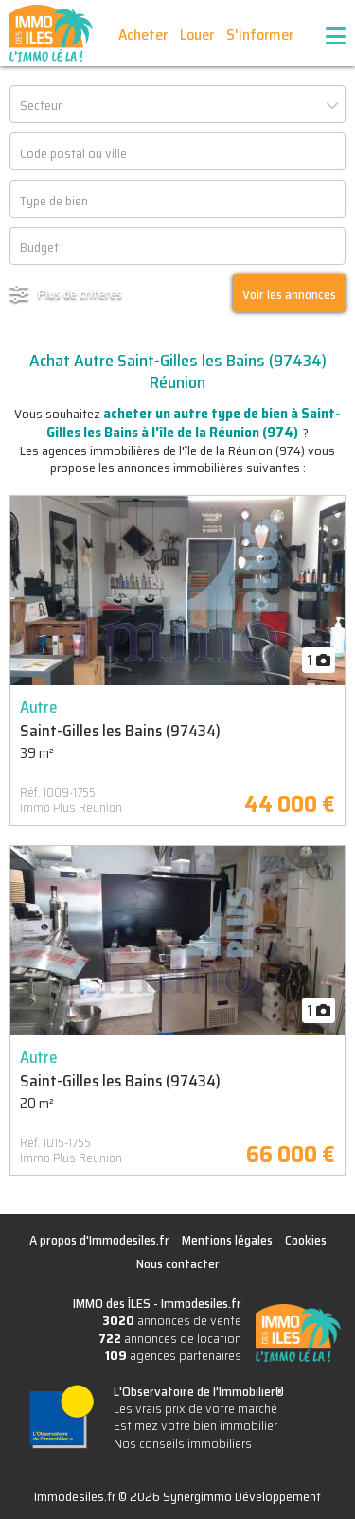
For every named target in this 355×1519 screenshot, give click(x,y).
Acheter (143, 34)
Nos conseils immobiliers (183, 1443)
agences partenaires (173, 1355)
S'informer (259, 34)
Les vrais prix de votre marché (195, 1408)
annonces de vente (171, 1320)
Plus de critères (80, 293)
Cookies (306, 1239)
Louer (197, 34)
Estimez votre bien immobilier (195, 1425)
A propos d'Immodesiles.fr (99, 1239)
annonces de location (169, 1338)
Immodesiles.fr (201, 1303)
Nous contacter (178, 1263)
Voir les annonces (289, 294)
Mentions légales (227, 1239)
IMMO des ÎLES (51, 33)
